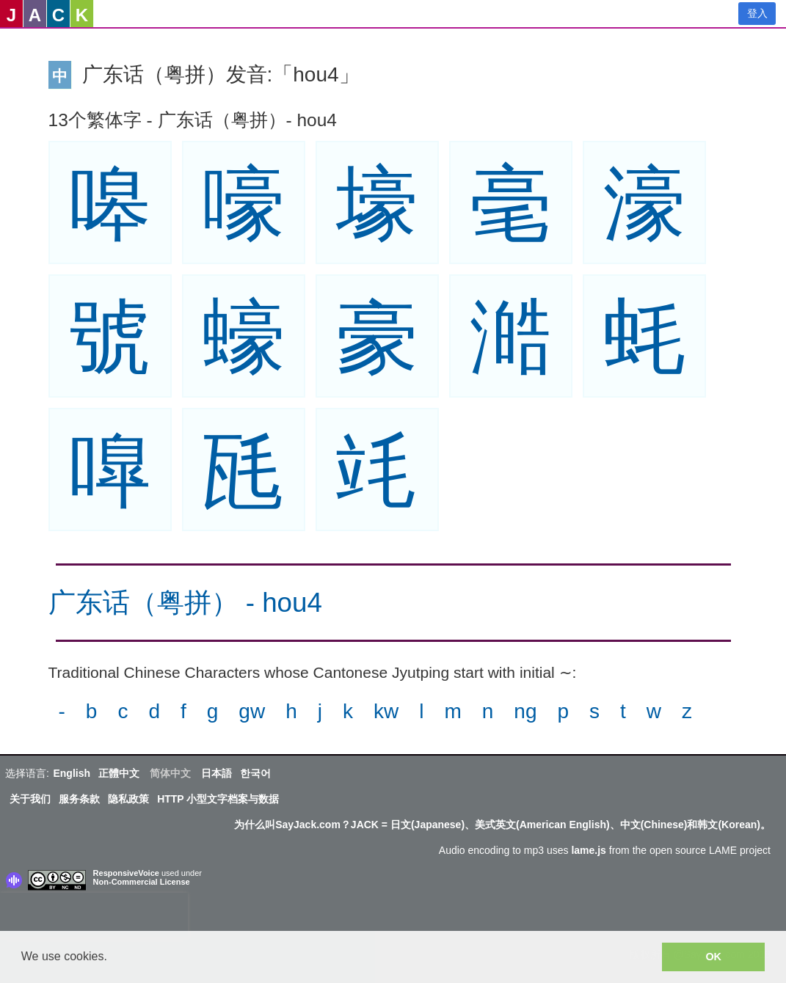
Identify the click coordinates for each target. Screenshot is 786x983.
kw (386, 711)
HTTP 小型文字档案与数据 (218, 799)
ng (525, 711)
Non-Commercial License (141, 881)
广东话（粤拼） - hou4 (185, 603)
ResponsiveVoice (126, 873)
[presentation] (94, 915)
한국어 (255, 773)
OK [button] (713, 956)
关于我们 (30, 799)
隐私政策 (128, 799)
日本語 (216, 773)
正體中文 (118, 773)
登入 (757, 13)
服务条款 (79, 799)
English (71, 773)
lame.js (588, 850)
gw (252, 711)
